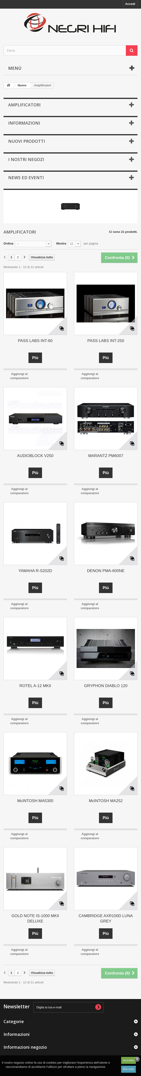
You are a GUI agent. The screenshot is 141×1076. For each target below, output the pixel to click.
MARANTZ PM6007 (105, 456)
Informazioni (24, 123)
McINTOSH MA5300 (35, 801)
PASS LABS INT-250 (105, 341)
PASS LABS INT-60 (35, 341)
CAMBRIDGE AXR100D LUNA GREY (106, 918)
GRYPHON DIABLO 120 (105, 686)
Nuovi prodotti (26, 141)
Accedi (130, 4)
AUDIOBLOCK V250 (35, 456)
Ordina (8, 243)
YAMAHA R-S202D (35, 571)
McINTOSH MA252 (106, 801)
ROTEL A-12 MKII (35, 686)
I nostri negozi (26, 159)
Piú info (128, 1069)
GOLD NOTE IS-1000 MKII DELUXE (35, 918)
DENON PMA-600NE (106, 571)
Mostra (61, 243)
